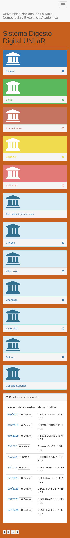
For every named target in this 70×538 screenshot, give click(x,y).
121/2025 (13, 474)
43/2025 (12, 463)
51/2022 (12, 442)
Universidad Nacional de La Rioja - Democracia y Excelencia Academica (30, 11)
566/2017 (13, 410)
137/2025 (13, 506)
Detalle (25, 411)
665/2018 (13, 421)
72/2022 (12, 453)
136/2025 (13, 484)
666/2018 (13, 431)
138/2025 (13, 495)
